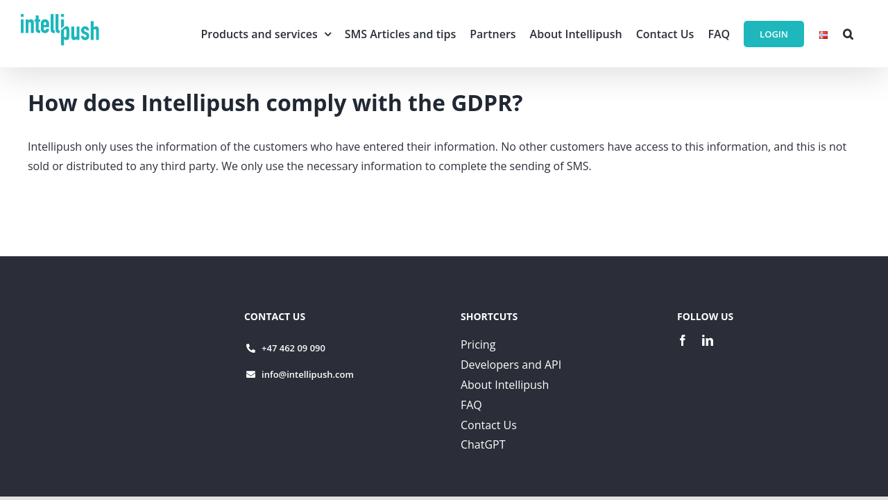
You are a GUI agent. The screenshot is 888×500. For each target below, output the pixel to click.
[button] (848, 33)
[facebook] (682, 340)
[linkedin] (707, 340)
